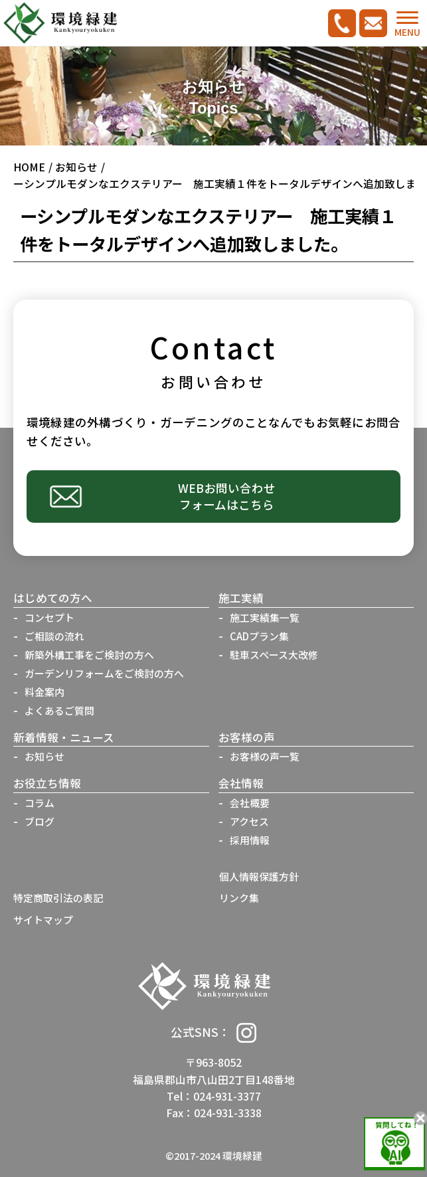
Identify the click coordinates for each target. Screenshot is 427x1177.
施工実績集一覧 (264, 617)
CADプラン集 (259, 636)
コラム (39, 803)
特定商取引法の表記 (58, 898)
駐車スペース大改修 (274, 655)
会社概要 (250, 803)
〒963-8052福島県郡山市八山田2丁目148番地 (214, 1071)
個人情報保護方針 (259, 876)
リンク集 (239, 898)
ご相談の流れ (54, 636)
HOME (29, 167)
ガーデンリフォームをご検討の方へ (104, 673)
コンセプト (49, 617)
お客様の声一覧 (264, 756)
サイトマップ (43, 920)
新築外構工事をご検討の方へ (89, 655)
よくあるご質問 (59, 710)
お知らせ (76, 167)
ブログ (39, 821)
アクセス (249, 821)
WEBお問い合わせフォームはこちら (227, 496)
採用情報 (250, 840)
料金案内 (44, 692)
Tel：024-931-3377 (214, 1096)
